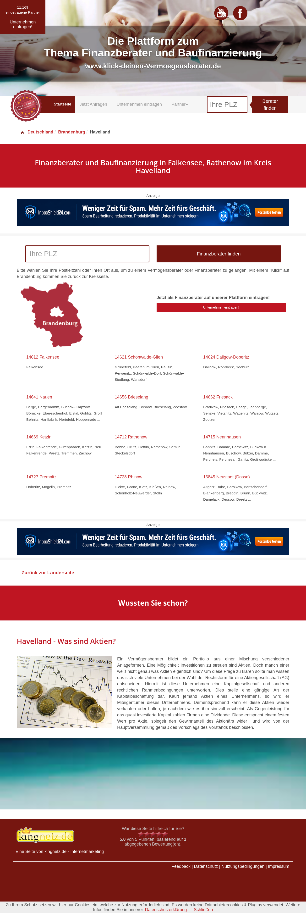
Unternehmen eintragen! (221, 307)
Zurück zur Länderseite (48, 572)
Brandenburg (71, 132)
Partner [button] (179, 104)
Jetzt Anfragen (93, 104)
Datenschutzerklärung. (166, 909)
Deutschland (36, 132)
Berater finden (270, 105)
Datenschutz (206, 866)
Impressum (278, 866)
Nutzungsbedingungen (242, 866)
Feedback (181, 866)
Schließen (203, 909)
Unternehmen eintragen (139, 104)
